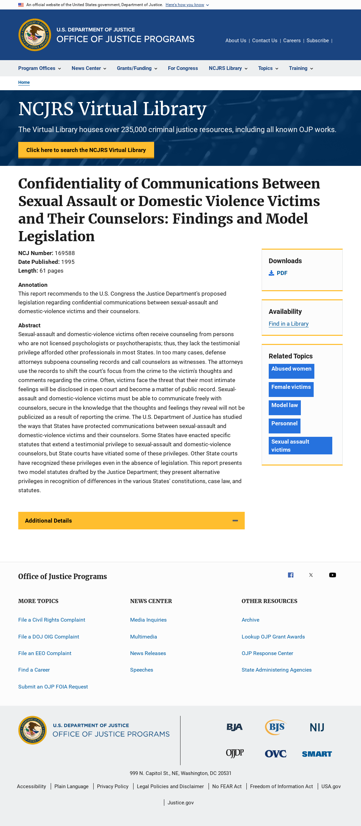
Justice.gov (181, 803)
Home (24, 82)
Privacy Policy (112, 786)
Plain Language (71, 786)
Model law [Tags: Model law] (284, 405)
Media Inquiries (148, 620)
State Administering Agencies (277, 670)
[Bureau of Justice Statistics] (276, 736)
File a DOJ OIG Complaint (48, 636)
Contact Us (265, 40)
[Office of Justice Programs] (34, 34)
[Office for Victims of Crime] (276, 759)
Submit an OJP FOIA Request (53, 686)
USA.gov (331, 786)
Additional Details (48, 520)
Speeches (141, 670)
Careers (292, 40)
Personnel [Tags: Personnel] (284, 423)
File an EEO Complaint (44, 653)
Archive (250, 620)
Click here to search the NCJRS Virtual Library (86, 150)
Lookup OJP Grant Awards (273, 636)
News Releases (148, 653)
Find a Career (34, 670)
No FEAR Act (227, 786)
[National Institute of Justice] (317, 732)
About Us (235, 40)
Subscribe (318, 40)
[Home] (125, 35)
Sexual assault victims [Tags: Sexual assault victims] (290, 445)
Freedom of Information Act (281, 786)
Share (343, 45)
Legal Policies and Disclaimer (170, 786)
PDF (282, 273)
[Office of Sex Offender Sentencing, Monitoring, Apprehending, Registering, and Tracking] (317, 758)
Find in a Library (289, 323)
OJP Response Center (267, 653)
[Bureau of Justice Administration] (235, 732)
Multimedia (143, 636)
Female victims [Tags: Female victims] (291, 386)
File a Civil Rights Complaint (51, 620)
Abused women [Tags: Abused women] (291, 368)
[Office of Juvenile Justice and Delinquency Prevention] (235, 759)
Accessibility (31, 786)
